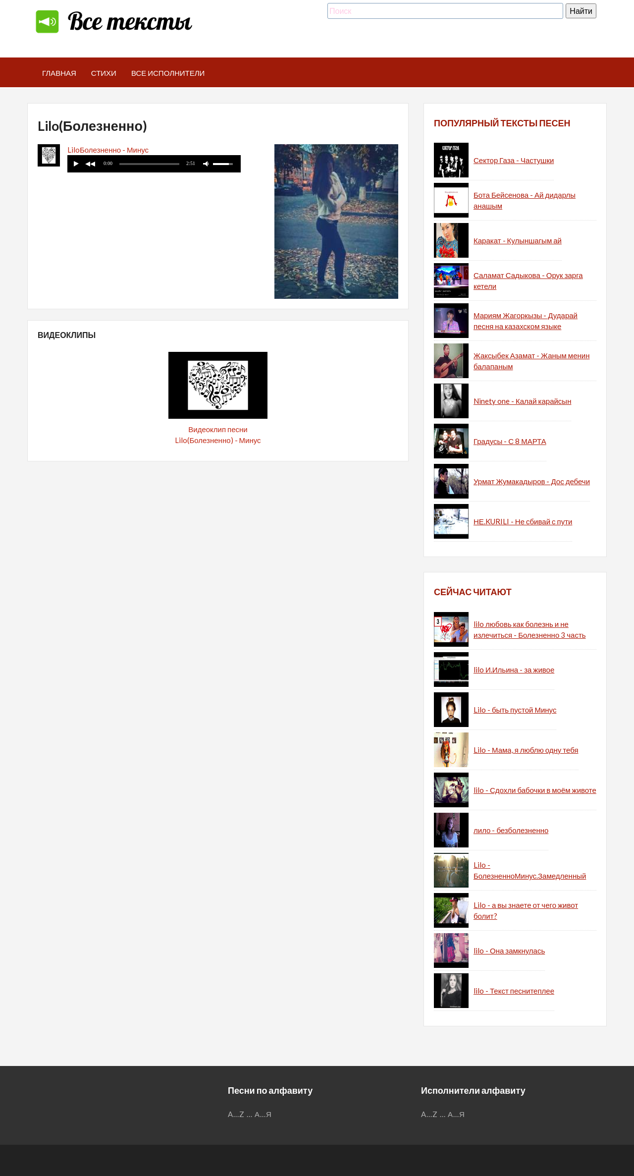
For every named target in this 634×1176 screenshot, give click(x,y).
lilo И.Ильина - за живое (514, 669)
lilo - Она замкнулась (509, 950)
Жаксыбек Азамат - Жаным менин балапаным (531, 361)
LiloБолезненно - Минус (108, 149)
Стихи (103, 72)
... (250, 1114)
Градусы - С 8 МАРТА (510, 441)
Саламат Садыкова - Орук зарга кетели (528, 281)
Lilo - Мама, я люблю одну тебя (526, 749)
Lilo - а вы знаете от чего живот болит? (526, 910)
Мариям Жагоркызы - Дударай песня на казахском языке (526, 321)
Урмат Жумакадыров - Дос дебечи (532, 481)
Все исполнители (168, 72)
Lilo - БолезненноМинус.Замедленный (530, 870)
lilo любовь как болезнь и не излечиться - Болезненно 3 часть (530, 629)
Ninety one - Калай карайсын (522, 400)
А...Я (263, 1114)
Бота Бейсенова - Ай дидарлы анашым (525, 200)
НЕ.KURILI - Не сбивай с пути (523, 521)
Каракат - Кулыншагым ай (518, 240)
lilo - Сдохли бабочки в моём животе (535, 789)
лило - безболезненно (511, 830)
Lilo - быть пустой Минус (515, 709)
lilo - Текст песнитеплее (514, 990)
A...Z (236, 1114)
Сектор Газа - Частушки (514, 160)
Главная (59, 72)
